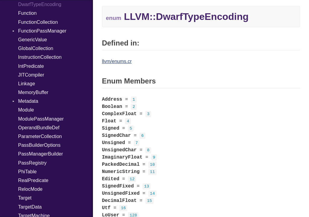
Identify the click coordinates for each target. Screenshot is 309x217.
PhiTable (27, 171)
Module (26, 109)
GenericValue (32, 39)
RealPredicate (33, 180)
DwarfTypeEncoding (39, 4)
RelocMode (30, 189)
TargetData (30, 206)
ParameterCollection (40, 136)
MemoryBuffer (33, 92)
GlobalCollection (35, 48)
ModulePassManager (41, 118)
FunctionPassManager (42, 30)
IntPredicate (31, 66)
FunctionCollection (38, 22)
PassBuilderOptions (39, 145)
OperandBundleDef (38, 127)
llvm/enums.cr (117, 61)
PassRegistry (32, 162)
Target (24, 197)
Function (27, 13)
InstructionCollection (40, 57)
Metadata (28, 101)
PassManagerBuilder (40, 153)
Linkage (26, 83)
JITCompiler (31, 74)
